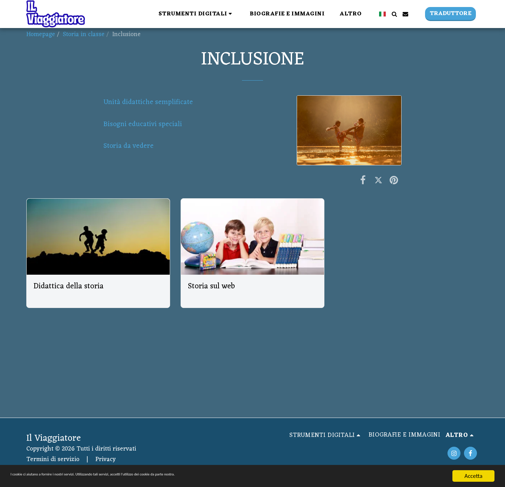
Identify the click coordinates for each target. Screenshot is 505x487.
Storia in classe (84, 34)
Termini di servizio (52, 459)
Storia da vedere (128, 146)
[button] (196, 14)
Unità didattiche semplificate (149, 102)
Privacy (105, 459)
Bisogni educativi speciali (143, 124)
